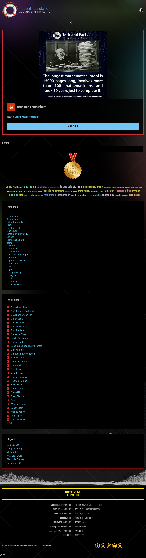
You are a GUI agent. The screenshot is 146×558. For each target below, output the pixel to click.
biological (12, 275)
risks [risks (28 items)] (78, 195)
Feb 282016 (11, 107)
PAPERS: (78, 531)
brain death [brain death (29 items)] (115, 187)
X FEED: (56, 514)
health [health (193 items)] (47, 191)
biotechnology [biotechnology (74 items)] (89, 187)
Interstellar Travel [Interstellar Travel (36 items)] (97, 192)
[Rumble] (120, 545)
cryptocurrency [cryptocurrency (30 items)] (129, 187)
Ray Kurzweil (13, 228)
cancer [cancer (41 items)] (121, 187)
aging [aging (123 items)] (9, 187)
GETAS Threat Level (73, 494)
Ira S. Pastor (17, 415)
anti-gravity (12, 248)
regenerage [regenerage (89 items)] (50, 195)
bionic (10, 278)
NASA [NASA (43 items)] (21, 195)
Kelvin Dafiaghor (19, 338)
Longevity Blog (14, 448)
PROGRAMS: (79, 527)
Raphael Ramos (19, 381)
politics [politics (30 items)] (33, 195)
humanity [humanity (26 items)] (68, 192)
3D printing (12, 216)
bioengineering (14, 272)
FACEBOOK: (54, 505)
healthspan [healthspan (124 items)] (58, 191)
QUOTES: (78, 535)
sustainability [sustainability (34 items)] (97, 196)
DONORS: (63, 518)
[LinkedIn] (109, 545)
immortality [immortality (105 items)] (83, 191)
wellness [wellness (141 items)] (134, 195)
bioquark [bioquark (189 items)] (66, 187)
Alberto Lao (17, 373)
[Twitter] (103, 545)
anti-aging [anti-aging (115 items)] (30, 187)
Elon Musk (12, 231)
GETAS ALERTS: (80, 509)
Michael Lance (18, 404)
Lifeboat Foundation (20, 545)
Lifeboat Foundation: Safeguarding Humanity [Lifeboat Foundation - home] (65, 10)
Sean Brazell (17, 384)
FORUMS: (66, 535)
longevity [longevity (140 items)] (13, 195)
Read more (73, 126)
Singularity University (17, 234)
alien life (11, 245)
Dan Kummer (17, 349)
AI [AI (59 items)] (14, 187)
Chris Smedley (18, 419)
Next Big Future (14, 455)
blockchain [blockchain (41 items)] (107, 187)
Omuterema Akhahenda (23, 353)
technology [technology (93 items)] (108, 195)
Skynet (10, 237)
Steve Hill (15, 392)
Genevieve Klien (19, 307)
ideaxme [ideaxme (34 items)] (74, 192)
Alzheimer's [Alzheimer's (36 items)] (19, 187)
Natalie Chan (17, 388)
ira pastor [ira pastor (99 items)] (109, 191)
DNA (9, 225)
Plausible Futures (15, 459)
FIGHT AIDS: (57, 522)
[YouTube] (114, 545)
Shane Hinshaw (19, 377)
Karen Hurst (17, 342)
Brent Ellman (17, 396)
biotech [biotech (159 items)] (77, 187)
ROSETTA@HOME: (54, 531)
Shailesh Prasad (21, 117)
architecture (13, 251)
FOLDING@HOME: (55, 527)
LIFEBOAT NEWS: (81, 505)
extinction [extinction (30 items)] (22, 192)
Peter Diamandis (15, 222)
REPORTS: (78, 522)
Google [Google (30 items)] (40, 192)
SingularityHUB (14, 463)
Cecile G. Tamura (19, 361)
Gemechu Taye (18, 334)
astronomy (12, 257)
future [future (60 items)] (28, 191)
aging (9, 243)
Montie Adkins (18, 411)
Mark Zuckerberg (15, 240)
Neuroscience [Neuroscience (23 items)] (27, 195)
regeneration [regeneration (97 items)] (63, 195)
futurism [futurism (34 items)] (34, 192)
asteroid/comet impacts (19, 254)
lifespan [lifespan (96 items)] (135, 191)
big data (11, 269)
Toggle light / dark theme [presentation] (141, 10)
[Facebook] (97, 545)
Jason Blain (17, 408)
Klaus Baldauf (18, 357)
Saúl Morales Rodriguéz (23, 311)
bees (9, 266)
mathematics (34, 117)
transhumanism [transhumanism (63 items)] (121, 195)
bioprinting (12, 281)
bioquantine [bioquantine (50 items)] (54, 187)
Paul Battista (17, 330)
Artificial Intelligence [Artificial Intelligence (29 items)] (43, 187)
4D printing (12, 219)
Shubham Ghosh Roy (21, 315)
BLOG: (77, 514)
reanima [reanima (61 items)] (39, 195)
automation (12, 263)
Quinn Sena (17, 318)
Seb (13, 400)
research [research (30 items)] (73, 195)
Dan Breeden (17, 322)
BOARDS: (78, 518)
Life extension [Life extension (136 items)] (122, 191)
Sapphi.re (47, 545)
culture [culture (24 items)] (136, 187)
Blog (73, 23)
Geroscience (13, 445)
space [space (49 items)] (89, 195)
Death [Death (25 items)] (140, 187)
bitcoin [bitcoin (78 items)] (100, 187)
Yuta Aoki (16, 365)
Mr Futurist (12, 452)
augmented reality (16, 260)
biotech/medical (15, 284)
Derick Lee (16, 369)
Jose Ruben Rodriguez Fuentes (26, 346)
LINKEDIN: (55, 509)
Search (140, 149)
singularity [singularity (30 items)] (83, 195)
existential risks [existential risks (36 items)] (12, 192)
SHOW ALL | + (11, 423)
